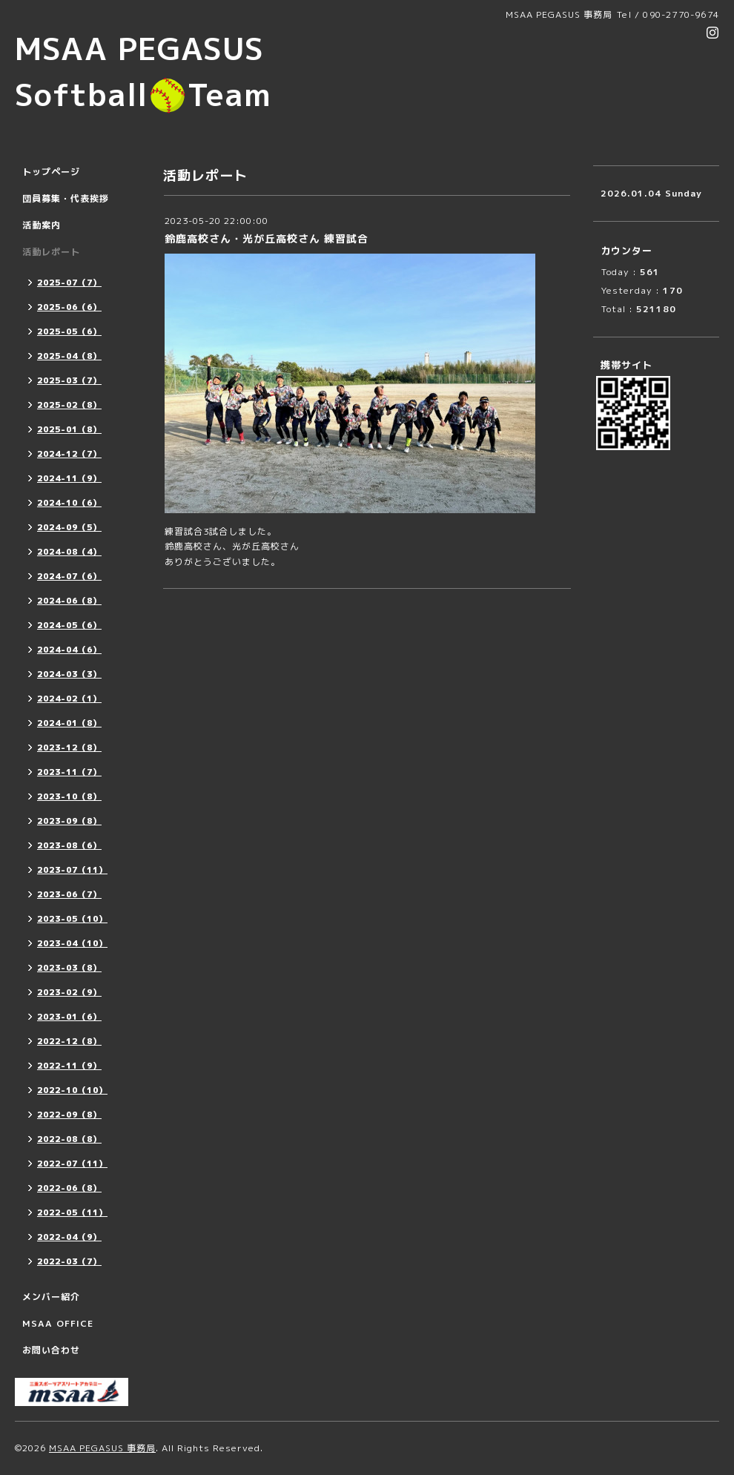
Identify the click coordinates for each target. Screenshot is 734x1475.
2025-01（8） (69, 429)
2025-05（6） (69, 331)
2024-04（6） (69, 650)
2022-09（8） (69, 1115)
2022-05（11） (72, 1212)
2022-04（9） (69, 1237)
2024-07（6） (69, 576)
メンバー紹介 (51, 1296)
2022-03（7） (69, 1261)
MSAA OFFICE (57, 1323)
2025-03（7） (69, 380)
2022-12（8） (69, 1041)
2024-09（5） (69, 527)
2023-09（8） (69, 821)
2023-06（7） (69, 894)
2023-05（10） (72, 919)
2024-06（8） (69, 601)
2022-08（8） (69, 1139)
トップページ (51, 171)
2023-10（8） (69, 796)
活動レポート (51, 251)
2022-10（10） (72, 1090)
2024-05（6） (69, 625)
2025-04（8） (69, 356)
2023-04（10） (72, 943)
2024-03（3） (69, 674)
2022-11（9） (69, 1066)
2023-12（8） (69, 747)
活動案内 (41, 225)
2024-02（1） (69, 698)
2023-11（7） (69, 772)
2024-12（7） (69, 454)
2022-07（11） (72, 1163)
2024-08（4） (69, 552)
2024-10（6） (69, 503)
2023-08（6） (69, 845)
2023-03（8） (69, 968)
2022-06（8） (69, 1188)
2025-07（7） (69, 282)
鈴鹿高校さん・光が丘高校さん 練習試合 (266, 238)
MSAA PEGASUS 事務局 (102, 1448)
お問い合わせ (51, 1350)
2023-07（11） (72, 870)
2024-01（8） (69, 723)
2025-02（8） (69, 405)
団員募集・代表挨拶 (65, 198)
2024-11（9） (69, 478)
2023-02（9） (69, 992)
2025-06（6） (69, 307)
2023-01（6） (69, 1017)
